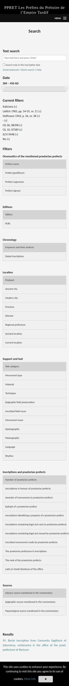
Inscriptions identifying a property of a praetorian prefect (34, 515)
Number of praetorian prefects (21, 479)
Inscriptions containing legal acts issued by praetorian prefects (35, 533)
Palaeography (12, 437)
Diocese (9, 315)
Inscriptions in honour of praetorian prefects (28, 488)
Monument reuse (14, 420)
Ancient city (11, 288)
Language (10, 447)
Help (39, 69)
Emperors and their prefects (19, 247)
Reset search (27, 69)
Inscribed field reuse (15, 411)
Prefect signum (13, 190)
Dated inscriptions (14, 256)
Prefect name (12, 164)
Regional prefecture (15, 324)
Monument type (13, 375)
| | (22, 70)
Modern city (11, 297)
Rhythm (9, 456)
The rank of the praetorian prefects (23, 560)
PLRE (7, 223)
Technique (10, 393)
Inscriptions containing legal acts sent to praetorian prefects (35, 524)
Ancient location (13, 333)
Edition (8, 214)
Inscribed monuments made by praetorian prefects (31, 542)
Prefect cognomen (14, 181)
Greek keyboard (11, 69)
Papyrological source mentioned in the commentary (31, 610)
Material (9, 384)
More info (30, 679)
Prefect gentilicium (14, 172)
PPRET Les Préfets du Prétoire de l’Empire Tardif (34, 10)
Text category (12, 366)
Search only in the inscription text (21, 64)
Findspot (9, 280)
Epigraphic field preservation (20, 402)
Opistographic (12, 429)
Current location (13, 342)
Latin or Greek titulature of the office (24, 569)
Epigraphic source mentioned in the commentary (30, 601)
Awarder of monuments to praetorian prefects (29, 497)
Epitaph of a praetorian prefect (21, 506)
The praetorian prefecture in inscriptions (26, 551)
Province (9, 306)
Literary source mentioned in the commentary (29, 592)
